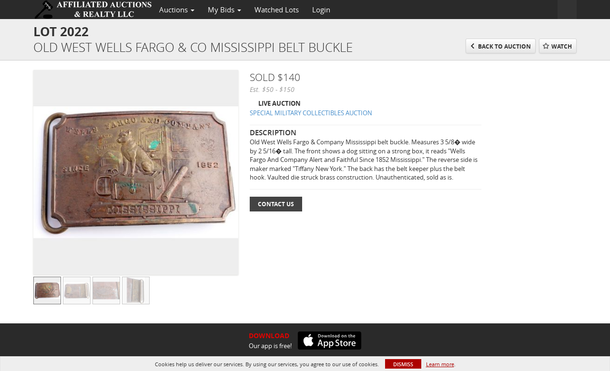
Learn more (440, 364)
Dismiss (403, 364)
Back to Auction (504, 46)
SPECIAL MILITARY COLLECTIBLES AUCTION (311, 113)
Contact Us (276, 204)
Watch (561, 46)
